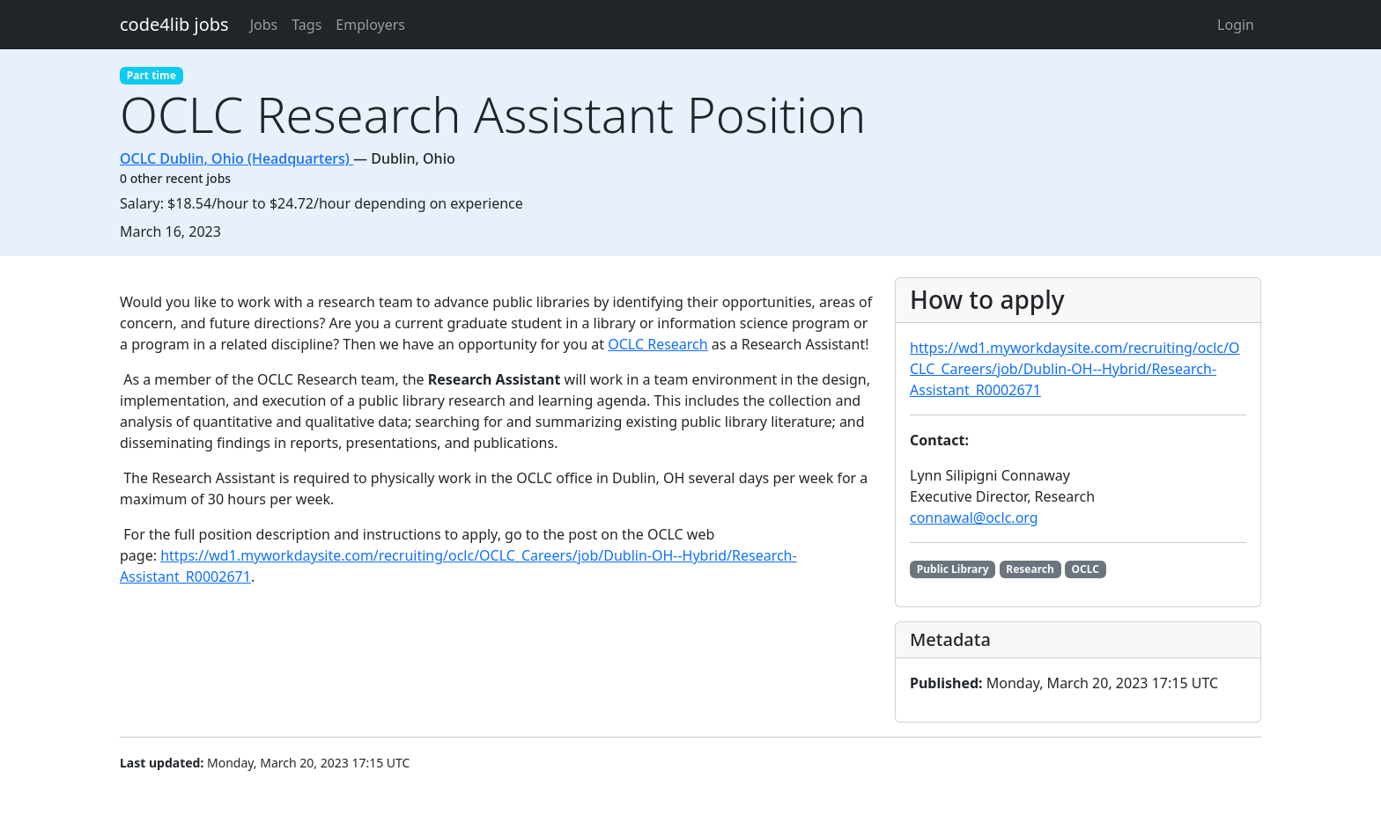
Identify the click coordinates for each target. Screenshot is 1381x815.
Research (1030, 569)
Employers (370, 24)
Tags (306, 24)
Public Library (953, 569)
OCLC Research (657, 344)
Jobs (264, 24)
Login (1235, 24)
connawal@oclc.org (974, 517)
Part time (151, 75)
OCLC (1085, 569)
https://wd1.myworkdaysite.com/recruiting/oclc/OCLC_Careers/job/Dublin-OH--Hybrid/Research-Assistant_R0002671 (1074, 369)
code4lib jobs (174, 24)
